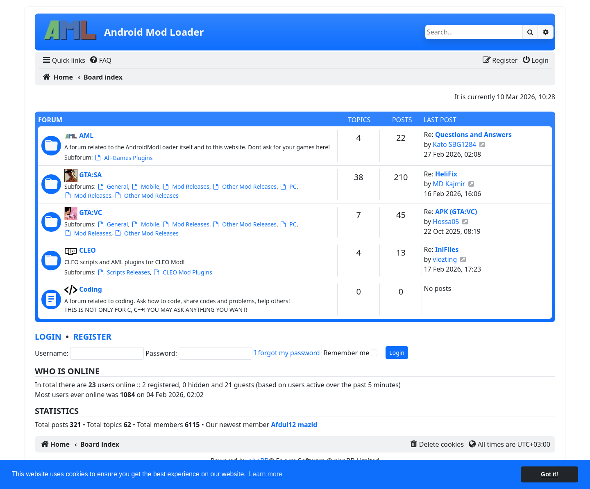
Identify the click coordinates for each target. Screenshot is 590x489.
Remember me (347, 352)
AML (86, 135)
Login (48, 336)
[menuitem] (63, 60)
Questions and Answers (473, 134)
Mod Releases (185, 186)
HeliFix (446, 173)
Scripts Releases (123, 272)
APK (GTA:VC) (456, 211)
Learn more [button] (265, 474)
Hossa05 (446, 221)
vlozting (445, 259)
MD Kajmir (449, 183)
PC (287, 186)
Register (92, 336)
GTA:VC (90, 212)
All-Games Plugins (123, 158)
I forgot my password (287, 352)
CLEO (87, 250)
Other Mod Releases (244, 186)
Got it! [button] (549, 474)
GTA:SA (90, 174)
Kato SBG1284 (454, 144)
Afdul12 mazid (294, 424)
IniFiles (446, 249)
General (112, 186)
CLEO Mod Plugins (182, 272)
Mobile (145, 186)
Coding (90, 289)
